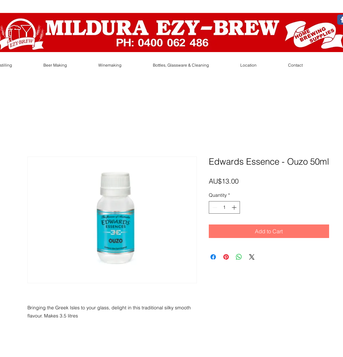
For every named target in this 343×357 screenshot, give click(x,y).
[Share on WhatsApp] (239, 257)
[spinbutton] (224, 207)
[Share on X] (252, 257)
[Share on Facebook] (213, 257)
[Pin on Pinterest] (226, 257)
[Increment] (234, 207)
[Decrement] (214, 207)
